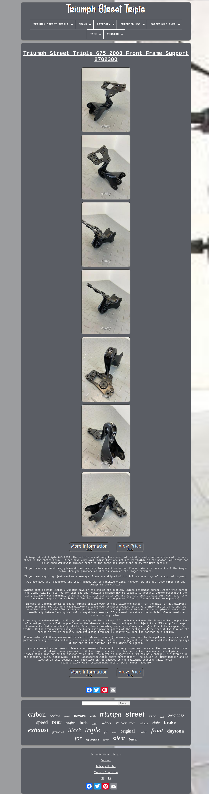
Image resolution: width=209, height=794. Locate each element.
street (135, 714)
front (157, 730)
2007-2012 (176, 716)
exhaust (38, 730)
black (74, 730)
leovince (143, 732)
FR (109, 778)
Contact (106, 760)
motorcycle (92, 739)
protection (58, 732)
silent (119, 738)
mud (114, 732)
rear (56, 722)
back (133, 740)
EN (102, 778)
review (55, 716)
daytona (175, 731)
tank (162, 717)
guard (67, 716)
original (127, 731)
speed (42, 722)
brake (170, 722)
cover (106, 739)
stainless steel (125, 723)
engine (70, 723)
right (156, 723)
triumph (110, 714)
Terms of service (106, 772)
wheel (106, 722)
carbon (37, 714)
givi (106, 732)
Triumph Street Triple (105, 754)
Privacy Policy (106, 766)
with (93, 716)
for (78, 738)
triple (92, 730)
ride (152, 716)
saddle (95, 724)
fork (83, 722)
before (80, 716)
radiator (143, 723)
